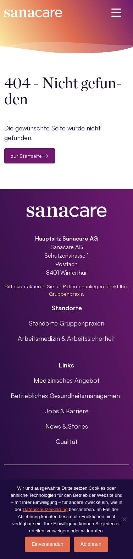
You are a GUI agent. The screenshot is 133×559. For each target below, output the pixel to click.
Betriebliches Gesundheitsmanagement (66, 395)
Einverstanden (47, 544)
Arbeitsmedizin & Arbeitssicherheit (66, 338)
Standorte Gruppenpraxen (66, 323)
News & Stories (66, 426)
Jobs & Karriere (67, 411)
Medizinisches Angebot (67, 380)
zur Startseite (29, 156)
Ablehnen (91, 544)
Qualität (67, 441)
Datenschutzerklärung (45, 509)
